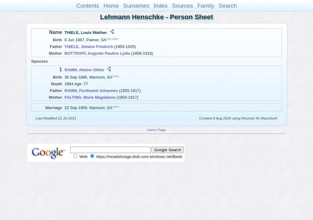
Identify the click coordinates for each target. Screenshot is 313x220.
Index (161, 5)
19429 (115, 106)
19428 (115, 76)
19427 (115, 39)
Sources (182, 5)
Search (228, 5)
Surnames (136, 5)
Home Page (156, 130)
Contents (87, 5)
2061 (109, 39)
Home (111, 5)
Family (205, 5)
